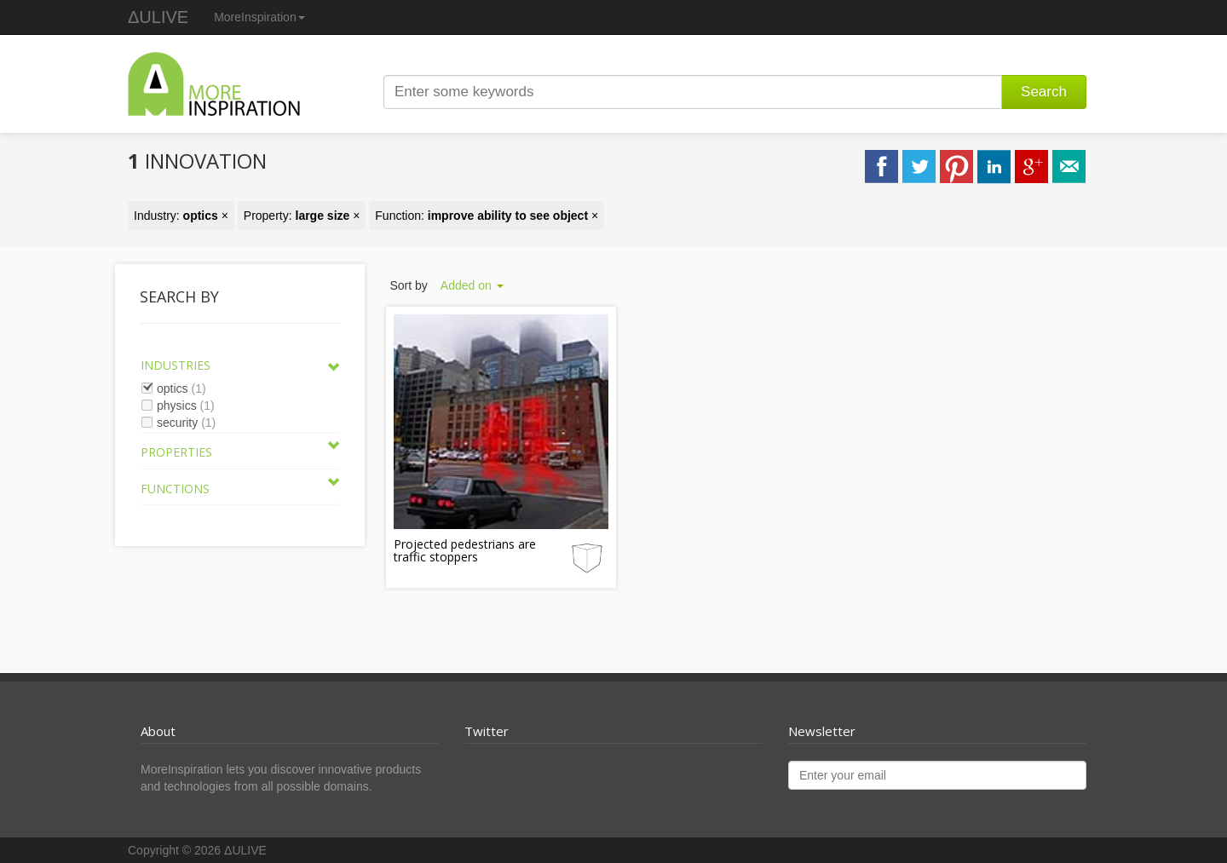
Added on (472, 285)
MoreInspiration (259, 17)
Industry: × (181, 215)
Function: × (486, 215)
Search (1044, 91)
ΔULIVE (158, 17)
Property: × (302, 215)
